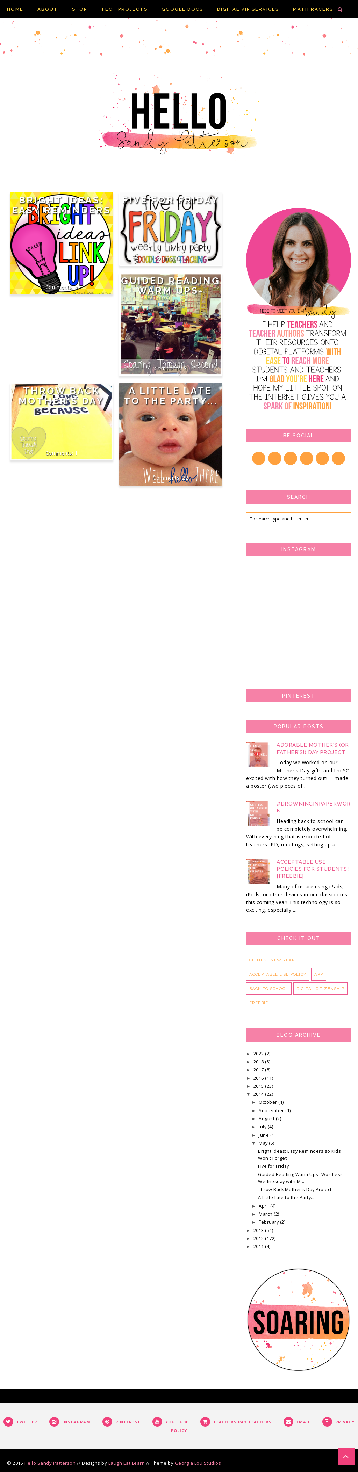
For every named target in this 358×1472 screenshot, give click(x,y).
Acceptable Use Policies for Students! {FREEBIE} (313, 869)
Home (15, 9)
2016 (259, 1078)
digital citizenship (320, 988)
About (47, 9)
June (264, 1135)
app (318, 974)
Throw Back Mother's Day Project (61, 400)
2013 (259, 1230)
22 (185, 477)
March (266, 1214)
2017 (259, 1070)
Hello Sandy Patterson (50, 1463)
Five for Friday (170, 200)
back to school (268, 988)
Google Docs (182, 9)
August (267, 1119)
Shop (79, 9)
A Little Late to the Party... (170, 395)
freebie (258, 1002)
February (269, 1222)
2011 (259, 1246)
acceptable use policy (277, 974)
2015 (259, 1086)
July (263, 1127)
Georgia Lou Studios (198, 1463)
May (264, 1143)
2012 (259, 1238)
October (268, 1102)
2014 (259, 1094)
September (272, 1111)
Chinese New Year (272, 959)
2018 (259, 1062)
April (264, 1206)
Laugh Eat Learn (126, 1463)
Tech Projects (124, 9)
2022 (259, 1054)
